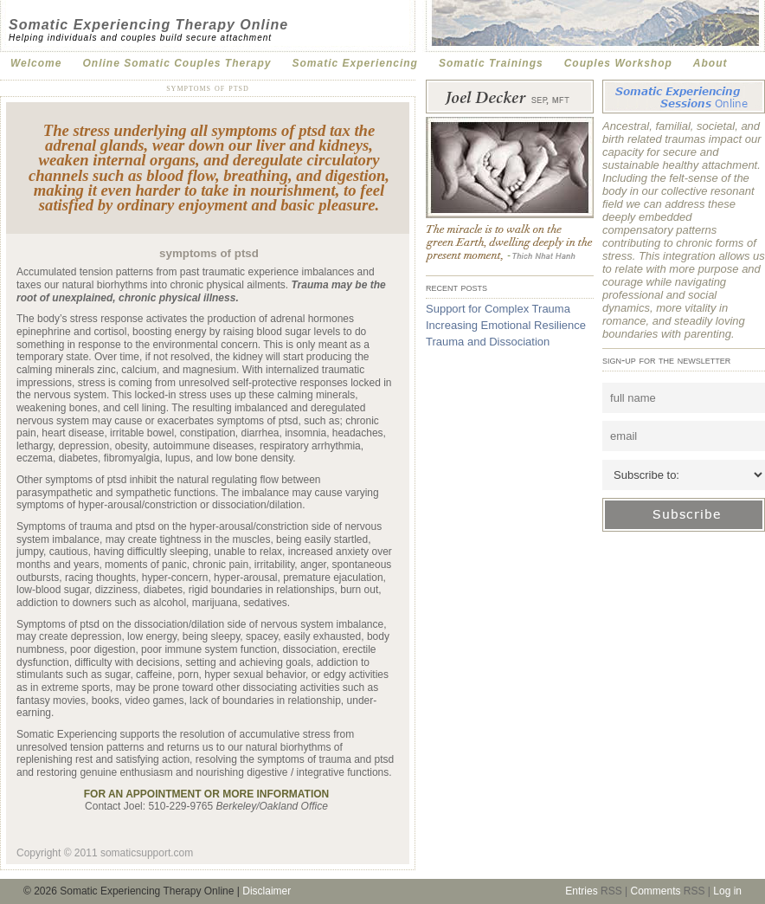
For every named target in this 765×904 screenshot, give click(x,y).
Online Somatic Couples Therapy (176, 63)
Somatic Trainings (491, 63)
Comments (655, 891)
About (710, 63)
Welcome (35, 63)
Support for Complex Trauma (498, 308)
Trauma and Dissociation (488, 341)
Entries (581, 891)
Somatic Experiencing (355, 63)
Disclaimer (266, 891)
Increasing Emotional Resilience (506, 325)
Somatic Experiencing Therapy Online (148, 24)
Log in (727, 891)
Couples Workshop (618, 63)
